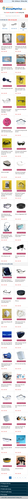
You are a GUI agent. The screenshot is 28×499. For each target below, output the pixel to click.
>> (25, 477)
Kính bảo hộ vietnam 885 (20, 447)
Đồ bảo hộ (4, 19)
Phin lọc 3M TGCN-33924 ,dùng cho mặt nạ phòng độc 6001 (6, 194)
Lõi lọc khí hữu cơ (19, 468)
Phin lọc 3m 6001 (5, 172)
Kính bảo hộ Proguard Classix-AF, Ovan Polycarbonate (20, 194)
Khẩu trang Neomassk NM (7, 88)
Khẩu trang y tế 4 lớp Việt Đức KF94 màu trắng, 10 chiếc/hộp (6, 48)
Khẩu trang (4, 28)
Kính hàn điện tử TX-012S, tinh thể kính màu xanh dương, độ (7, 153)
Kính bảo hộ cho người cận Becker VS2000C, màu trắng (6, 111)
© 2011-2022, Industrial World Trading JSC (11, 497)
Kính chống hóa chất (5, 256)
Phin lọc (17, 300)
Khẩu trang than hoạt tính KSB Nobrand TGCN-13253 (6, 365)
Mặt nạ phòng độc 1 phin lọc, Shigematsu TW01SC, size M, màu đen (7, 236)
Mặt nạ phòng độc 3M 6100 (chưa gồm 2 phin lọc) (20, 90)
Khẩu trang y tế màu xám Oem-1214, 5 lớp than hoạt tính (7, 69)
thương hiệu (21, 12)
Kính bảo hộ (14, 28)
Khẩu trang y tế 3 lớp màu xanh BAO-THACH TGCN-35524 (21, 48)
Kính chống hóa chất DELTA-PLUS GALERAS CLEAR (6, 215)
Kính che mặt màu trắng (20, 363)
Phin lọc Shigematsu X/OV (21, 214)
